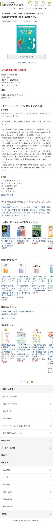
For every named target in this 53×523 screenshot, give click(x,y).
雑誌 (45, 8)
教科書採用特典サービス (12, 433)
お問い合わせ (8, 492)
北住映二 (8, 215)
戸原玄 (43, 207)
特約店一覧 (7, 411)
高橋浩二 (42, 210)
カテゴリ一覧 (10, 8)
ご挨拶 (5, 477)
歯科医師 (4, 314)
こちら (9, 98)
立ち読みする (25, 57)
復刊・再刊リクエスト (26, 63)
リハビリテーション (9, 312)
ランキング (21, 8)
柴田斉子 (42, 213)
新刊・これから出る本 (34, 8)
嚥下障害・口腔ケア (26, 312)
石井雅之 (25, 210)
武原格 (34, 213)
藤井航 (9, 213)
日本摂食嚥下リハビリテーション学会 (15, 21)
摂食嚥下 (13, 314)
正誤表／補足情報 (10, 396)
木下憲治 (26, 213)
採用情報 (6, 485)
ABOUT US (7, 499)
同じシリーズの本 (8, 318)
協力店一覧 (7, 419)
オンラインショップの (16, 426)
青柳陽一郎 (16, 210)
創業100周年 (8, 507)
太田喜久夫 (17, 213)
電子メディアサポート (11, 404)
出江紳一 (35, 207)
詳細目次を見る (7, 195)
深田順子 (33, 210)
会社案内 (6, 470)
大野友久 (16, 215)
